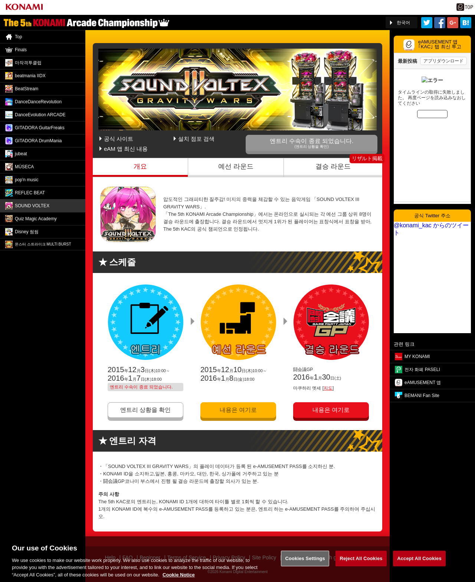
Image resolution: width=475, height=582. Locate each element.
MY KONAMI (417, 356)
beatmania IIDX (30, 75)
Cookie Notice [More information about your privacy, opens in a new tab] (179, 579)
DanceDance (38, 101)
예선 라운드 (235, 166)
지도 (328, 388)
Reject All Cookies (361, 563)
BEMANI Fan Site (421, 395)
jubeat (21, 153)
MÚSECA (24, 166)
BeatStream (26, 88)
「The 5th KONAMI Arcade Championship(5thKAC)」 (86, 22)
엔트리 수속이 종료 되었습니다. (311, 143)
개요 (140, 166)
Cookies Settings (305, 563)
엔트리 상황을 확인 (145, 410)
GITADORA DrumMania (38, 140)
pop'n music (27, 179)
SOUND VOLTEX (32, 205)
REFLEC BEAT (30, 192)
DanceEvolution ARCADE (40, 114)
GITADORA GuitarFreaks (40, 127)
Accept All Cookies (419, 563)
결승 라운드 (333, 166)
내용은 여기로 (238, 410)
